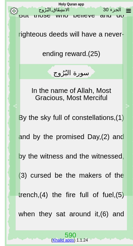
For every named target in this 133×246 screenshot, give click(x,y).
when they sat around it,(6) (61, 215)
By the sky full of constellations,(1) (66, 119)
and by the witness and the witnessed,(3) (66, 158)
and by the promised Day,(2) (61, 138)
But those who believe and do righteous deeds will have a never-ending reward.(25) (66, 36)
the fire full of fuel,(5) (83, 196)
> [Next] (10, 106)
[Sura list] (124, 11)
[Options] (9, 11)
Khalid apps (58, 240)
